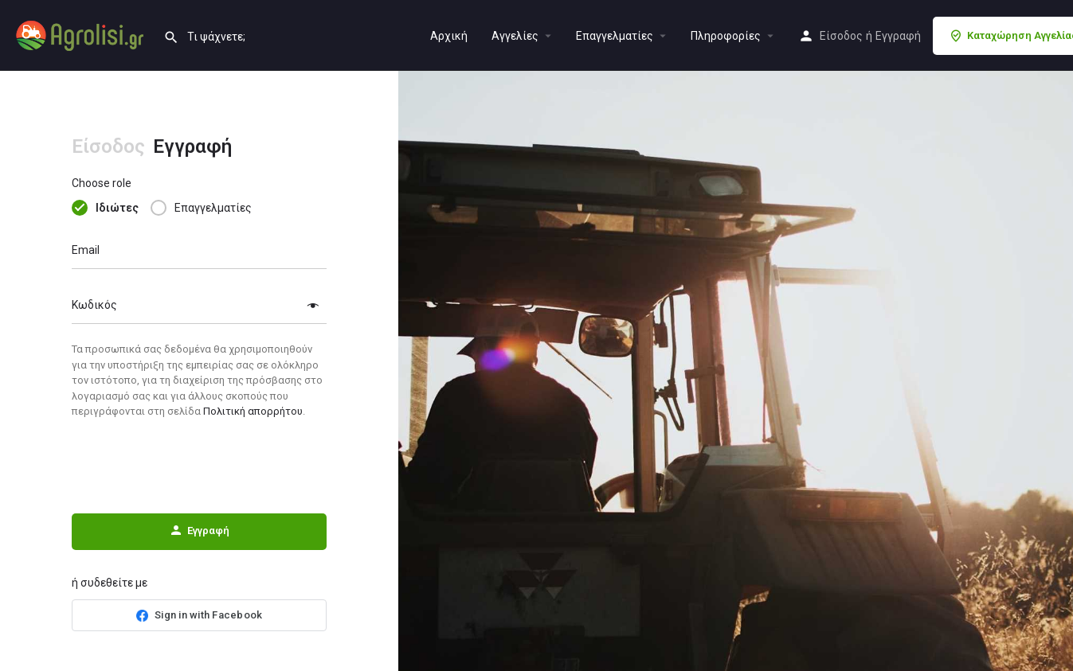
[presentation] (199, 466)
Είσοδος (841, 35)
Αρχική (449, 35)
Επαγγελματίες (614, 35)
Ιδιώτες (117, 207)
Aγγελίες (514, 35)
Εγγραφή (898, 35)
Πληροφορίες (726, 35)
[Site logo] (81, 34)
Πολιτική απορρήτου (253, 411)
